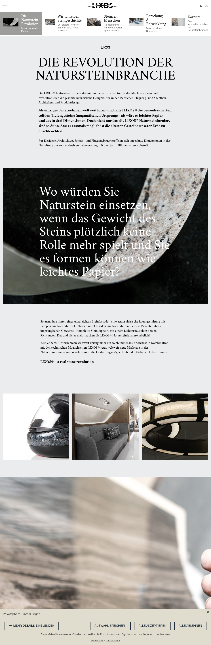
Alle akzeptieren (152, 625)
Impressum (97, 640)
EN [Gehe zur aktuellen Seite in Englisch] (200, 6)
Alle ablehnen (190, 625)
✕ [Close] (208, 612)
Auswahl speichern (110, 625)
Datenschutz (113, 640)
